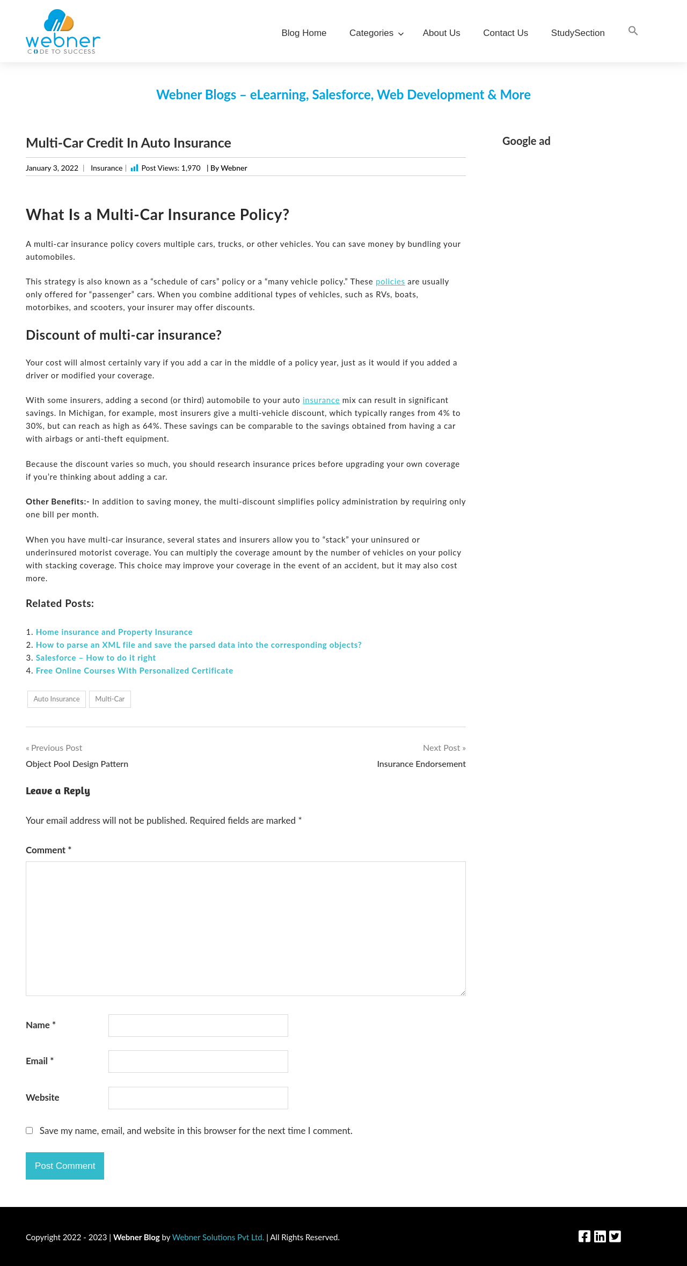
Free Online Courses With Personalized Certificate (134, 670)
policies (390, 281)
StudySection (578, 33)
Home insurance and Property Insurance (114, 631)
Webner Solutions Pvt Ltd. (218, 1237)
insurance (321, 400)
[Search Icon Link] (633, 31)
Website (43, 1097)
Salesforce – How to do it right (96, 657)
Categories (374, 33)
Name (41, 1024)
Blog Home (303, 33)
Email (40, 1060)
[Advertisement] (581, 318)
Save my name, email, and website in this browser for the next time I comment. (196, 1130)
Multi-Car (110, 698)
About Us (442, 33)
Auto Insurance (56, 698)
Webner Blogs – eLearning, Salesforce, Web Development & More (343, 94)
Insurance (106, 167)
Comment (49, 849)
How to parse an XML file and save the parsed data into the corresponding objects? (199, 644)
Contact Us (505, 33)
